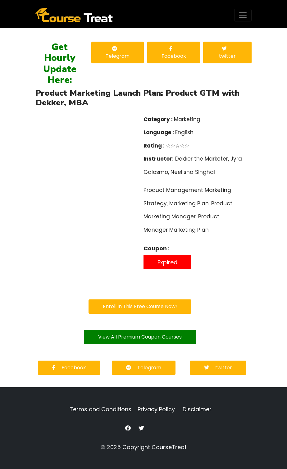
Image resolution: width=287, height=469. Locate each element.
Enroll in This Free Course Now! (140, 306)
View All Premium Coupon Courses (140, 336)
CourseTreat (169, 447)
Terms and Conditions (100, 409)
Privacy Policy (156, 409)
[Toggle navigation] (243, 15)
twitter (227, 53)
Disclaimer (197, 409)
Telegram (118, 53)
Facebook (174, 53)
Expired (167, 262)
